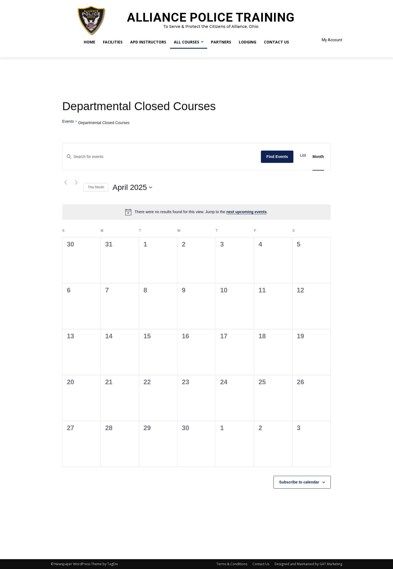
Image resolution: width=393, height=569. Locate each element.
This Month (96, 187)
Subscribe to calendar (299, 482)
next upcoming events (246, 212)
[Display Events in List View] (303, 155)
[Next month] (76, 182)
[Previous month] (65, 182)
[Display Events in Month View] (318, 156)
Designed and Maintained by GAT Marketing (308, 564)
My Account (332, 40)
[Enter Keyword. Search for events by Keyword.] (161, 156)
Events (68, 121)
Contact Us (260, 564)
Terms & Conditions (231, 564)
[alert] (196, 212)
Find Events (277, 156)
